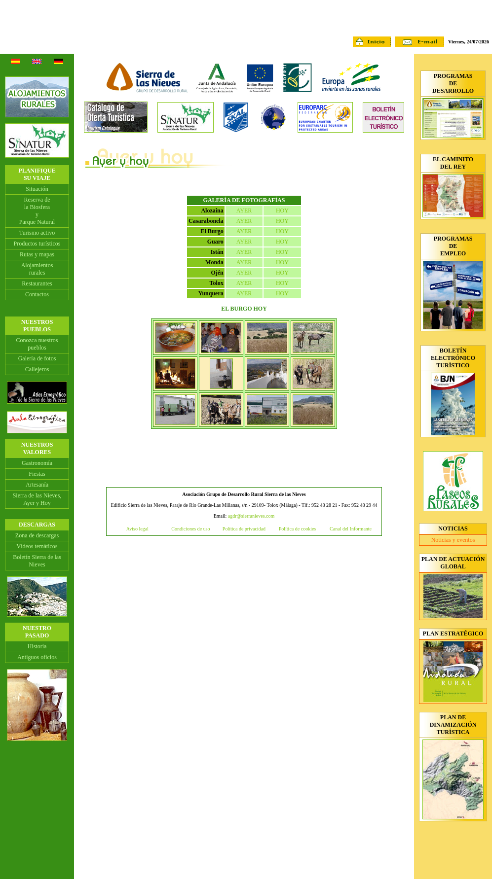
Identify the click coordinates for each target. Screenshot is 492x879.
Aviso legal (137, 528)
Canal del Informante (351, 528)
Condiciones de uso (190, 528)
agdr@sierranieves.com (251, 516)
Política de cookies (297, 528)
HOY (282, 210)
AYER (244, 210)
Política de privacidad (244, 528)
